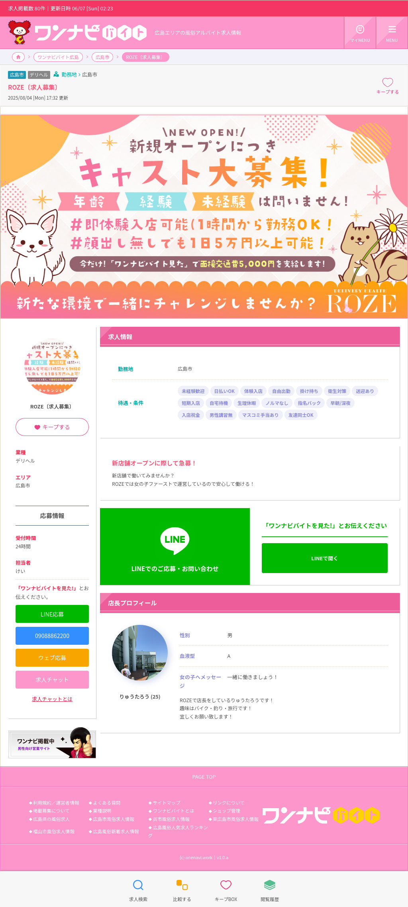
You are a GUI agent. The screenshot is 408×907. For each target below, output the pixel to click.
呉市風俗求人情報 (171, 819)
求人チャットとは (52, 699)
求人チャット (52, 679)
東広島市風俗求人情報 (236, 819)
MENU (392, 32)
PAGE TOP (204, 776)
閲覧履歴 (270, 888)
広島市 (103, 57)
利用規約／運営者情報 (56, 802)
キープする (388, 85)
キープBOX (226, 888)
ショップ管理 (226, 810)
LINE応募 (52, 614)
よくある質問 (106, 802)
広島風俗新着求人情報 (116, 831)
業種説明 (102, 810)
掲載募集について (51, 810)
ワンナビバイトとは (173, 810)
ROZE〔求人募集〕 (52, 406)
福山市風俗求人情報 (54, 831)
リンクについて (229, 802)
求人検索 (138, 888)
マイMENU (360, 32)
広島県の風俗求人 (51, 819)
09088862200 (52, 636)
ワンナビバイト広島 (58, 57)
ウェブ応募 (52, 658)
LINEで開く (324, 558)
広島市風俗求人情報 (113, 819)
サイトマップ (166, 802)
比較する (182, 888)
